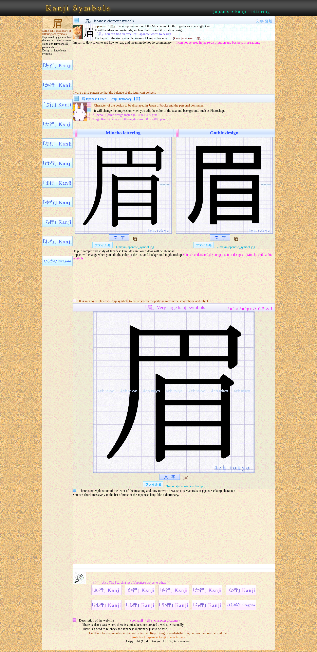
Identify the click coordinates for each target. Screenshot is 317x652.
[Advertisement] (173, 65)
